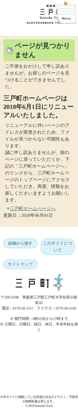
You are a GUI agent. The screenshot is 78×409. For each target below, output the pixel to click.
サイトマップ (20, 264)
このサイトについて (57, 246)
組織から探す (20, 243)
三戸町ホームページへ (33, 208)
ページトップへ (64, 336)
